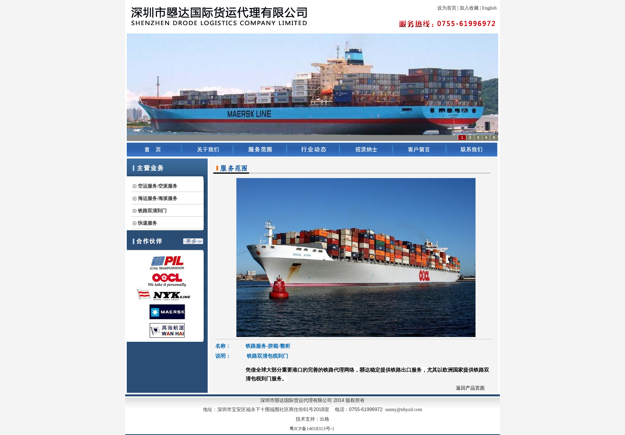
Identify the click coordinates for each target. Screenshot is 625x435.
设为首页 (446, 8)
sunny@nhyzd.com (403, 409)
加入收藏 (469, 8)
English (489, 8)
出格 (324, 419)
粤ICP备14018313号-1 (311, 428)
